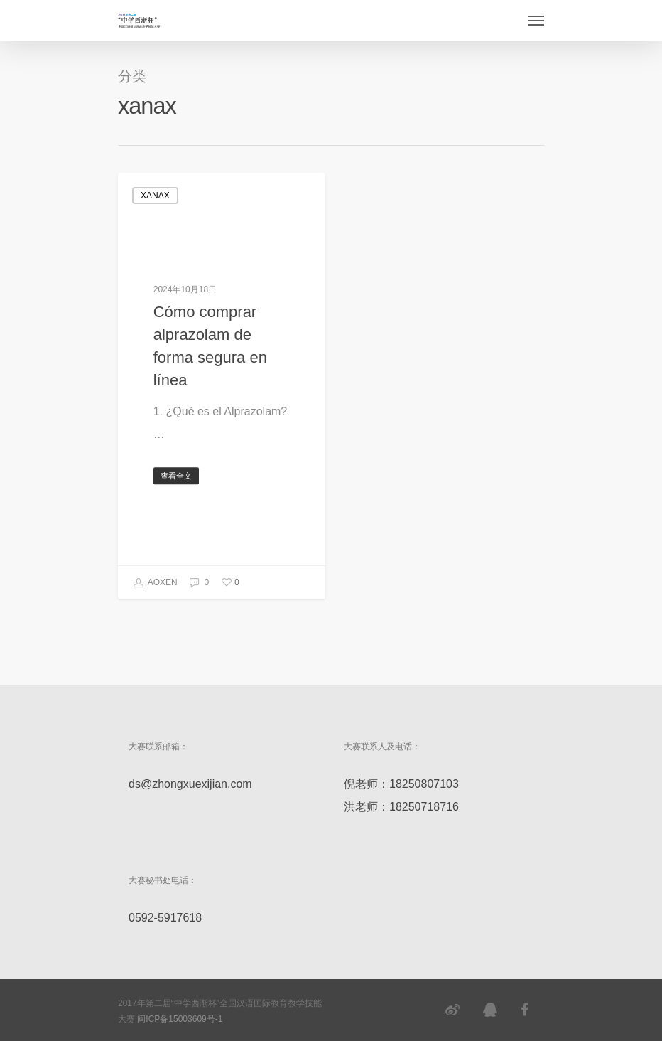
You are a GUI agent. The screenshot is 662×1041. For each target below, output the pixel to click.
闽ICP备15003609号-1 (179, 1019)
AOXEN (155, 583)
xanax (155, 196)
